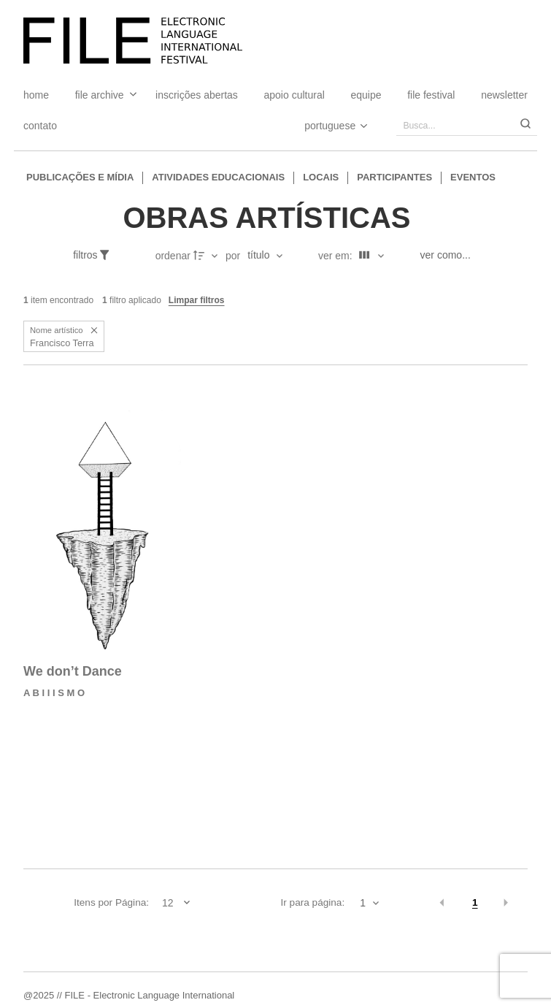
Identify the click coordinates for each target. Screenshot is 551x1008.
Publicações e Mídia (80, 177)
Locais (321, 177)
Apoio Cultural (294, 95)
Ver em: (336, 255)
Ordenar (172, 255)
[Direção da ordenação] (207, 256)
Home (36, 95)
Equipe (365, 95)
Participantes (394, 177)
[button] (94, 330)
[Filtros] (99, 256)
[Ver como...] (449, 256)
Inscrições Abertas (196, 95)
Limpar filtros (197, 300)
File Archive (99, 95)
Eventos (473, 177)
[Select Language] (321, 125)
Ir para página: (313, 902)
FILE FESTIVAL (431, 95)
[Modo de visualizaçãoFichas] (369, 256)
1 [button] (475, 902)
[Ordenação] (264, 256)
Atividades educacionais (218, 177)
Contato (40, 125)
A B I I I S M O (54, 692)
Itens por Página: (111, 902)
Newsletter (504, 95)
